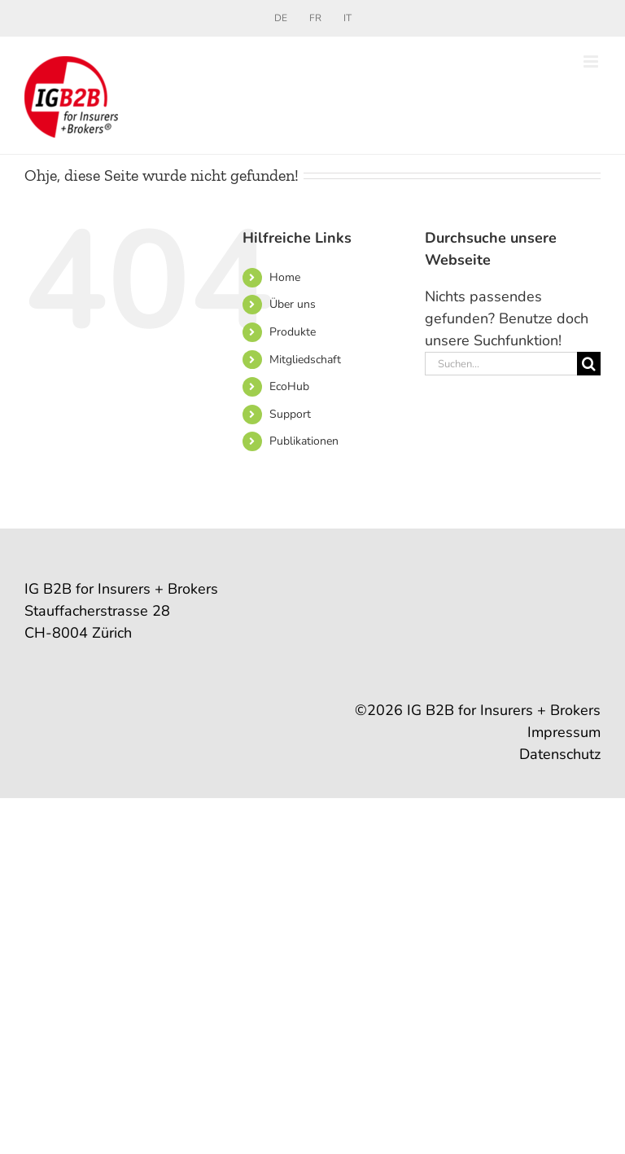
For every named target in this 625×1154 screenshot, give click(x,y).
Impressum (564, 732)
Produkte (292, 332)
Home (284, 277)
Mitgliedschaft (305, 359)
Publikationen (304, 441)
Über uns (292, 304)
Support (290, 414)
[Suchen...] (501, 363)
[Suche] (589, 363)
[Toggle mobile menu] (592, 61)
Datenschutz (560, 754)
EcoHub (289, 386)
